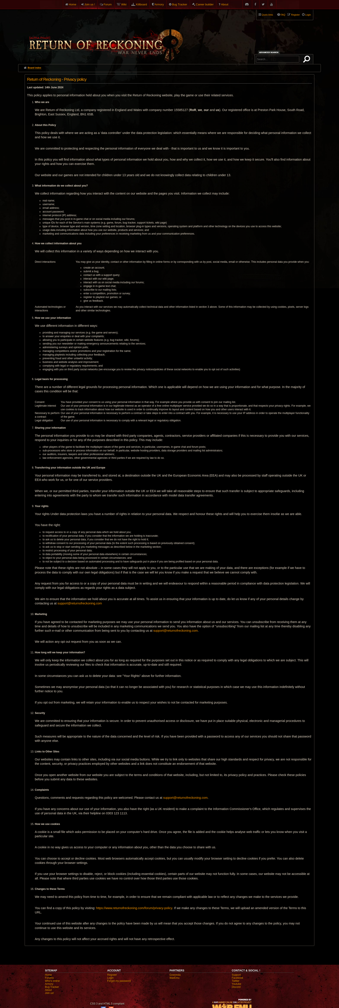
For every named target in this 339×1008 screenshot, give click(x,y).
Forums (49, 977)
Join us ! (90, 4)
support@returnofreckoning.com (80, 603)
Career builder (205, 4)
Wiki (124, 4)
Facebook (237, 977)
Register (112, 974)
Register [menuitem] (295, 14)
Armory (159, 4)
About (224, 4)
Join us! (49, 993)
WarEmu (174, 977)
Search (307, 60)
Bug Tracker (179, 4)
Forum (108, 4)
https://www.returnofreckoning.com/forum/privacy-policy (134, 908)
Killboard (141, 4)
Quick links (267, 14)
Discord (236, 987)
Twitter (235, 980)
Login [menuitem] (308, 14)
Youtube (236, 983)
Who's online (52, 980)
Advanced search (269, 52)
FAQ (283, 14)
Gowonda (175, 974)
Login (110, 977)
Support (236, 974)
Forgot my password (119, 980)
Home (72, 4)
